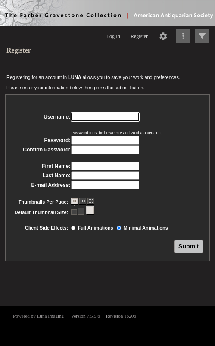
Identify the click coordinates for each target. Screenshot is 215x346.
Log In (113, 36)
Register (139, 36)
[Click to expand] (202, 36)
